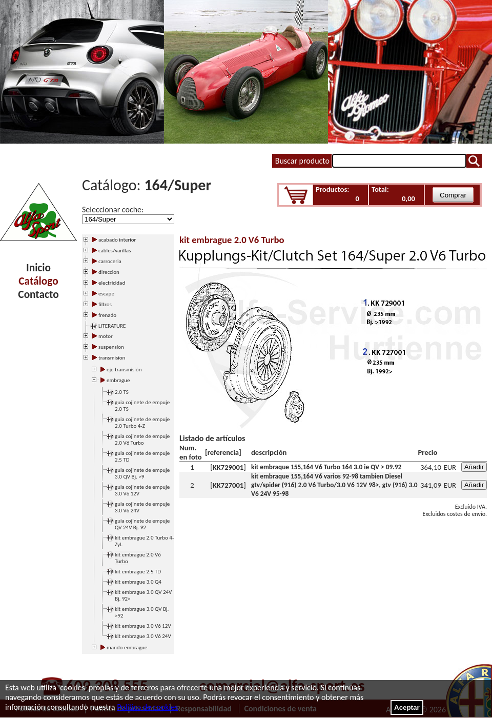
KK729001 (228, 467)
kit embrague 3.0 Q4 (138, 582)
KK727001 (228, 485)
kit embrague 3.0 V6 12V (143, 626)
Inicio (38, 267)
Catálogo (38, 281)
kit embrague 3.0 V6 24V (143, 636)
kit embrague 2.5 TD (138, 571)
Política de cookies (147, 707)
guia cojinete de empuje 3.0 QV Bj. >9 (142, 473)
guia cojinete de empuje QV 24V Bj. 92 (142, 524)
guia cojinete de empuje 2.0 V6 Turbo (142, 439)
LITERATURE (112, 326)
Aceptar (407, 707)
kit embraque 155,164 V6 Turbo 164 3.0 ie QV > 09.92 (326, 467)
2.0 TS (122, 392)
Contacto (38, 294)
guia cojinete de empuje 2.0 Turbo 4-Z (142, 422)
